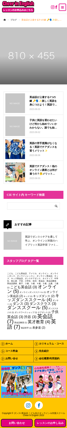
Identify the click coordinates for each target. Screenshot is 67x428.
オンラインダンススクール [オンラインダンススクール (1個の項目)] (32, 292)
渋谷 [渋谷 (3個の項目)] (30, 317)
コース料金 (11, 351)
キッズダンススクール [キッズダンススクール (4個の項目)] (33, 297)
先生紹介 (44, 351)
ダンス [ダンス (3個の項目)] (21, 304)
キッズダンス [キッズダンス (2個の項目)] (43, 296)
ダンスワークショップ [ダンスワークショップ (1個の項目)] (26, 312)
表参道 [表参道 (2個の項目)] (38, 327)
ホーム (9, 343)
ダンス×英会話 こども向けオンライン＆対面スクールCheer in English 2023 (39, 414)
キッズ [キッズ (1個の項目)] (28, 296)
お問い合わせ (17, 422)
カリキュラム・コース (51, 343)
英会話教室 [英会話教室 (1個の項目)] (20, 322)
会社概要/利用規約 (49, 358)
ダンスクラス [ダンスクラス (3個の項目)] (42, 304)
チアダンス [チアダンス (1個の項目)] (44, 312)
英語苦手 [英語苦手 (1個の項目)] (26, 328)
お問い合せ (11, 358)
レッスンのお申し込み (50, 422)
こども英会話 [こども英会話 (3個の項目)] (23, 287)
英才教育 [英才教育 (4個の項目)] (39, 321)
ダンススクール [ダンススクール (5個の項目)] (27, 307)
